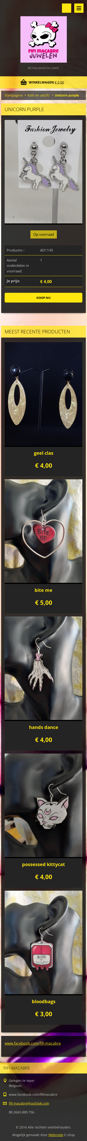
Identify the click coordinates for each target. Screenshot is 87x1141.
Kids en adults (39, 95)
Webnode (55, 1135)
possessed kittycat (43, 864)
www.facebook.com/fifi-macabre (33, 1043)
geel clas (43, 453)
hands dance (43, 727)
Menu (79, 8)
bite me (43, 590)
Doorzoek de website (66, 8)
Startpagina (14, 95)
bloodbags (43, 1001)
